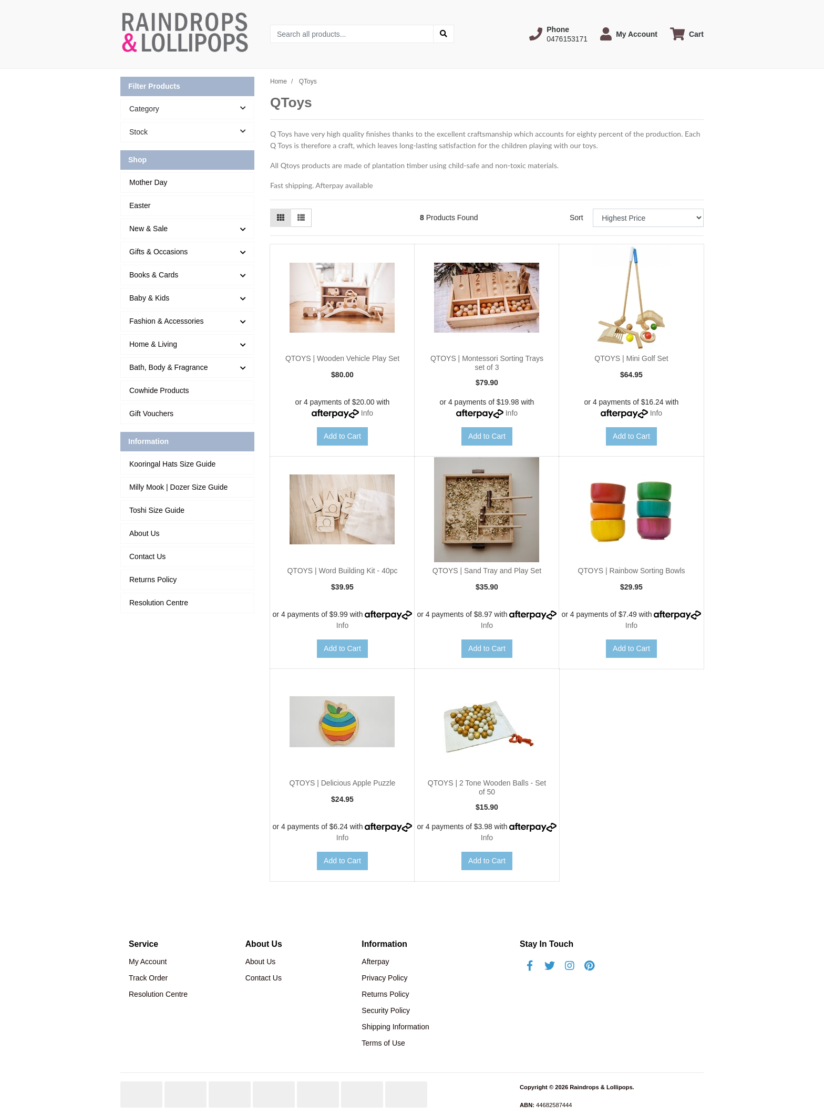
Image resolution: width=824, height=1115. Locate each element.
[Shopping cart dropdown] (687, 33)
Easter (139, 205)
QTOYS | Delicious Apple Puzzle (343, 783)
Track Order (148, 978)
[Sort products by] (648, 218)
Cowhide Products (159, 390)
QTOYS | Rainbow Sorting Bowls (631, 570)
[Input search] (352, 34)
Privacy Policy (384, 978)
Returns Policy (153, 579)
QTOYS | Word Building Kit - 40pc (342, 570)
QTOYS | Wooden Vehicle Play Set (342, 358)
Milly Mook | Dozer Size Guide (178, 487)
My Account (148, 961)
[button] (558, 34)
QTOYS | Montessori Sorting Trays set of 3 (486, 362)
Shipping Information (395, 1027)
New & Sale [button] (148, 228)
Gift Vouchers (151, 413)
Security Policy (386, 1010)
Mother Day (148, 182)
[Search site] (443, 34)
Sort (576, 217)
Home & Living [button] (153, 344)
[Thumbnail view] (280, 218)
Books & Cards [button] (153, 275)
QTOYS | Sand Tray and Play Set (486, 570)
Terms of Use (383, 1043)
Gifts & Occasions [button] (158, 251)
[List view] (301, 218)
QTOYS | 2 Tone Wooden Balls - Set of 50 (487, 787)
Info (367, 413)
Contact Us (147, 556)
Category (191, 108)
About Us (144, 533)
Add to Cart (342, 436)
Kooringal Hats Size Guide (172, 464)
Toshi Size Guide (156, 510)
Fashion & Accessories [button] (166, 321)
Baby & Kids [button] (149, 298)
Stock (191, 131)
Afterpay (375, 961)
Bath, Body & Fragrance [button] (168, 367)
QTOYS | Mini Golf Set (631, 358)
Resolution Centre (158, 602)
